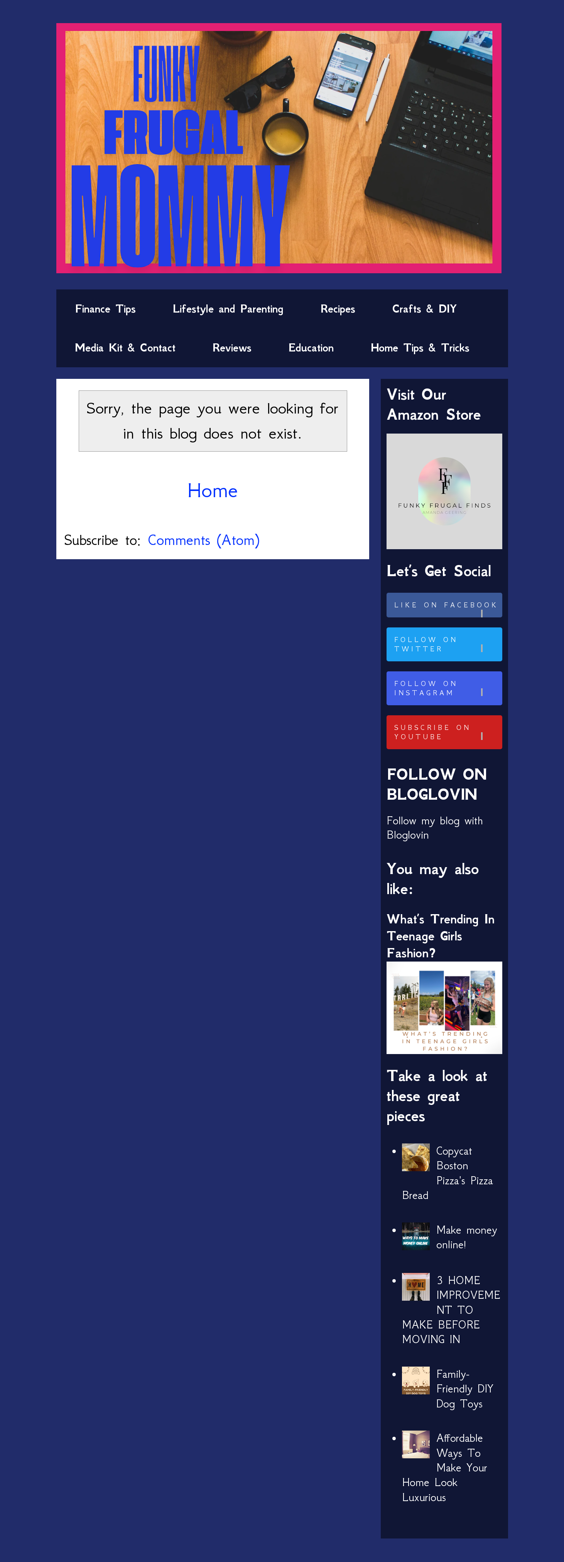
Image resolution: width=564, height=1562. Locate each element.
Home (212, 490)
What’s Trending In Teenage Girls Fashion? (441, 936)
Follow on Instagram (447, 688)
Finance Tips (105, 309)
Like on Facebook (447, 609)
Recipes (338, 309)
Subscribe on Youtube (447, 732)
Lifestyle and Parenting (228, 309)
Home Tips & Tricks (420, 348)
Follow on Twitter (447, 644)
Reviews (232, 348)
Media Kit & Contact (125, 348)
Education (311, 348)
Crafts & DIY (424, 309)
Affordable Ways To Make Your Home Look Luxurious (445, 1467)
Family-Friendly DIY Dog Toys (464, 1389)
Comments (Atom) (203, 540)
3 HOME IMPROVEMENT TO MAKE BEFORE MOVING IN (451, 1310)
